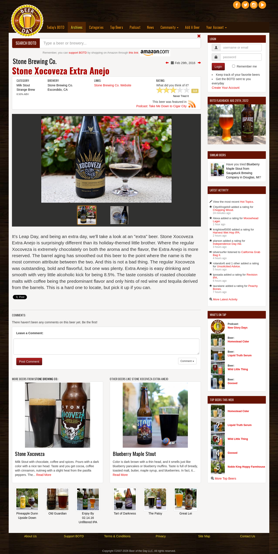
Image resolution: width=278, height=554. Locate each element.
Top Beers (116, 27)
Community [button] (170, 27)
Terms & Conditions (117, 536)
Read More (43, 475)
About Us (30, 536)
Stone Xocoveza (30, 453)
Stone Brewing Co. (34, 61)
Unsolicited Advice (228, 266)
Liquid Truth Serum (240, 355)
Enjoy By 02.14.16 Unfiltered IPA (88, 518)
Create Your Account (226, 87)
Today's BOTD (56, 27)
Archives (78, 27)
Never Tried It (181, 96)
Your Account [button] (216, 27)
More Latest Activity (225, 299)
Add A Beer (192, 27)
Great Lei (185, 513)
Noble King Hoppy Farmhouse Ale (249, 466)
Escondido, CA (58, 89)
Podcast (135, 27)
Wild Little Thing (238, 369)
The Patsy (155, 513)
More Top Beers (225, 478)
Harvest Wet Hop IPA (226, 232)
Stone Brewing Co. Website (112, 85)
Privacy (161, 536)
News (150, 27)
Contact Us (247, 536)
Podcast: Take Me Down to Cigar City (161, 106)
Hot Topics (246, 201)
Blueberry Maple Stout (134, 453)
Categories (96, 27)
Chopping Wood (223, 210)
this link (133, 52)
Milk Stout (23, 85)
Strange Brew (26, 89)
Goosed (232, 383)
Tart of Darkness (125, 513)
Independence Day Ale (227, 243)
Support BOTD (74, 536)
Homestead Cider (238, 341)
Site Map (204, 536)
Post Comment (29, 361)
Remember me (247, 66)
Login (218, 66)
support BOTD (78, 52)
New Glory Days (237, 327)
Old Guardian (57, 513)
